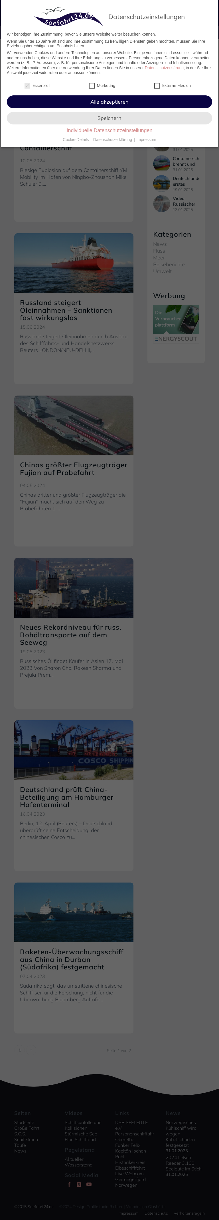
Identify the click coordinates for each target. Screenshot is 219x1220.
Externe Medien (172, 83)
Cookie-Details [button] (76, 137)
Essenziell (37, 83)
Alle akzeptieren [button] (109, 100)
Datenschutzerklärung (164, 66)
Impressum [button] (146, 137)
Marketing (102, 83)
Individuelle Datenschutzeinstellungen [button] (109, 129)
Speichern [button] (109, 116)
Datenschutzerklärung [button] (113, 137)
